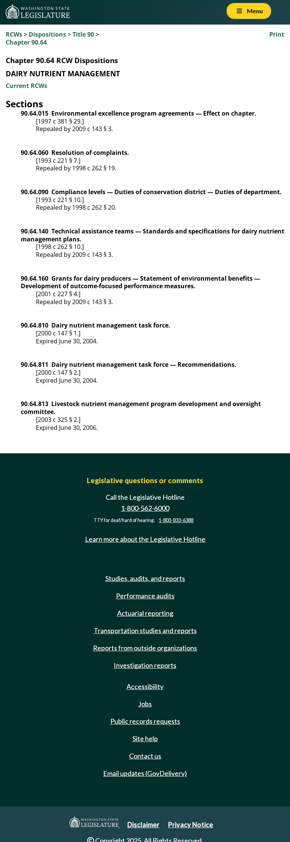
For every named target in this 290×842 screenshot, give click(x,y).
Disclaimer (143, 824)
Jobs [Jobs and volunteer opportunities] (145, 704)
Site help (145, 738)
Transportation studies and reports (145, 630)
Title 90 (83, 34)
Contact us (145, 756)
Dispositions (47, 34)
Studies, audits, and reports (145, 578)
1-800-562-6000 (145, 508)
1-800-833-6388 (176, 520)
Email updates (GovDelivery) (145, 773)
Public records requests (145, 721)
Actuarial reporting (145, 613)
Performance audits (145, 596)
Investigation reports (145, 665)
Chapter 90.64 (26, 42)
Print (276, 34)
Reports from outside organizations (145, 648)
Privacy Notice (190, 824)
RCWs (14, 34)
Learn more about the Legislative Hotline (145, 539)
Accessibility (145, 686)
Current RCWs (26, 86)
